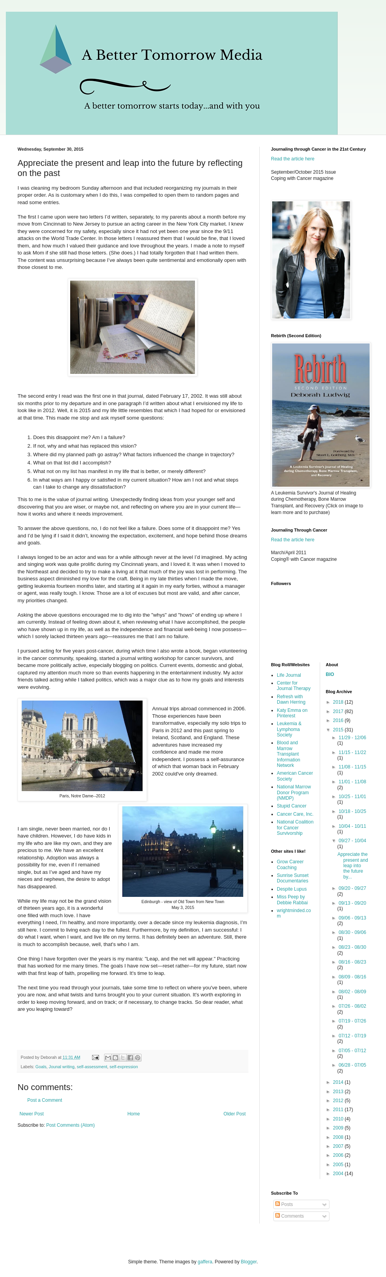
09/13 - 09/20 (352, 903)
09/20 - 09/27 (352, 888)
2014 (339, 1082)
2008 (339, 1137)
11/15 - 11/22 (352, 752)
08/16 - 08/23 (352, 962)
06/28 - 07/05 (352, 1065)
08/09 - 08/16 (352, 977)
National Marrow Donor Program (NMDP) (294, 792)
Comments (289, 1216)
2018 (339, 702)
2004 (339, 1173)
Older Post (234, 1114)
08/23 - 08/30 (352, 947)
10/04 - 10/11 (352, 826)
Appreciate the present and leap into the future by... (352, 866)
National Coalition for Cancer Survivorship (295, 827)
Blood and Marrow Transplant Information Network (288, 754)
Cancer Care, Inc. (295, 814)
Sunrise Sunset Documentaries (292, 878)
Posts (284, 1204)
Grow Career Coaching (290, 864)
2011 (339, 1109)
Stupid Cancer (291, 806)
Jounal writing (61, 1066)
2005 (339, 1164)
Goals (40, 1066)
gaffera (205, 1262)
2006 (339, 1155)
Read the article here (292, 159)
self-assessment (92, 1066)
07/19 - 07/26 (352, 1021)
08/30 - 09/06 (352, 932)
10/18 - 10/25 (352, 811)
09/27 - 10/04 (352, 840)
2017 (339, 711)
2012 (339, 1100)
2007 (339, 1146)
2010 (339, 1119)
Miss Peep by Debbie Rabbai (292, 899)
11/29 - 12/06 (352, 737)
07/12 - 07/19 (352, 1036)
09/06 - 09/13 (352, 918)
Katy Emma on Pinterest (292, 713)
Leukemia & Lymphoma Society (289, 729)
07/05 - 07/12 (352, 1050)
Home (133, 1114)
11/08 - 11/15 (352, 767)
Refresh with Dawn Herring (291, 699)
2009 (339, 1128)
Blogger (249, 1262)
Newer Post (31, 1114)
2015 (339, 730)
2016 (339, 720)
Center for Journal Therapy (294, 685)
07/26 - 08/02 (352, 1006)
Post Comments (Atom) (70, 1125)
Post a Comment (44, 1100)
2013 (339, 1091)
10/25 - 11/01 (352, 796)
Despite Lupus (292, 889)
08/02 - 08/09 (352, 991)
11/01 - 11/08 (352, 781)
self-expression (124, 1066)
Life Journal (289, 675)
